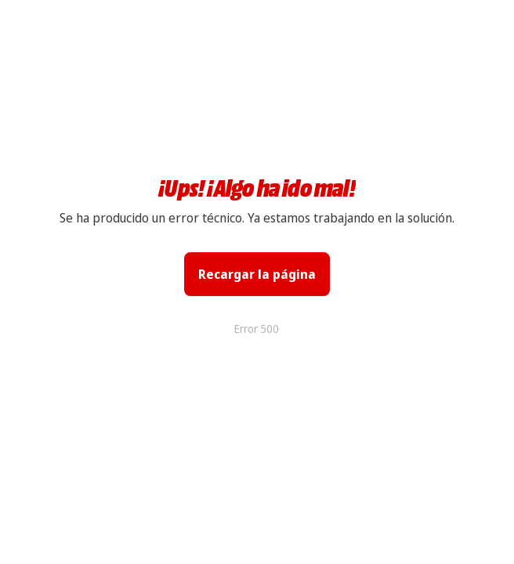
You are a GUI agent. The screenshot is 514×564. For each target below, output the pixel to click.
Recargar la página (257, 274)
